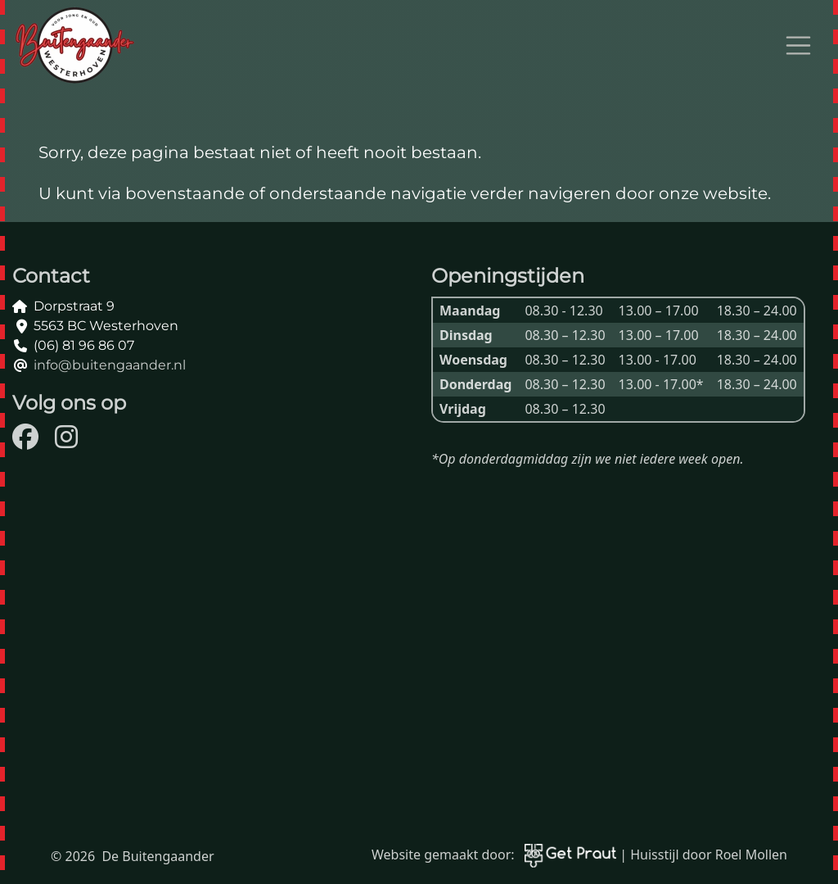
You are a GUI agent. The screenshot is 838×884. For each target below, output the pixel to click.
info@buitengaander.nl (110, 365)
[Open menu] (799, 46)
